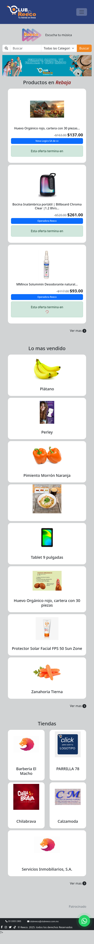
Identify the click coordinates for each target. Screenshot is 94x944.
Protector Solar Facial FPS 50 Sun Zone (47, 648)
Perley (47, 432)
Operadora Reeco (47, 220)
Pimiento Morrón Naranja (47, 475)
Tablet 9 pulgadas (47, 557)
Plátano (47, 388)
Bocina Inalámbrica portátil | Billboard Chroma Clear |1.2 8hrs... (47, 206)
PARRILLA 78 (67, 768)
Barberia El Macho (26, 771)
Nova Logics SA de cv (47, 141)
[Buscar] (25, 48)
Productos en (47, 82)
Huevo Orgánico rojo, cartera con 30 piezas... (47, 128)
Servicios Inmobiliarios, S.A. (47, 869)
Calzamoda (68, 821)
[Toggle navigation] (81, 12)
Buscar (84, 48)
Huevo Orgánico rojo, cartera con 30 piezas (47, 603)
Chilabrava (26, 821)
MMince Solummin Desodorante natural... (47, 284)
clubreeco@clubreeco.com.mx (42, 921)
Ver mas (78, 331)
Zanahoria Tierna (47, 691)
